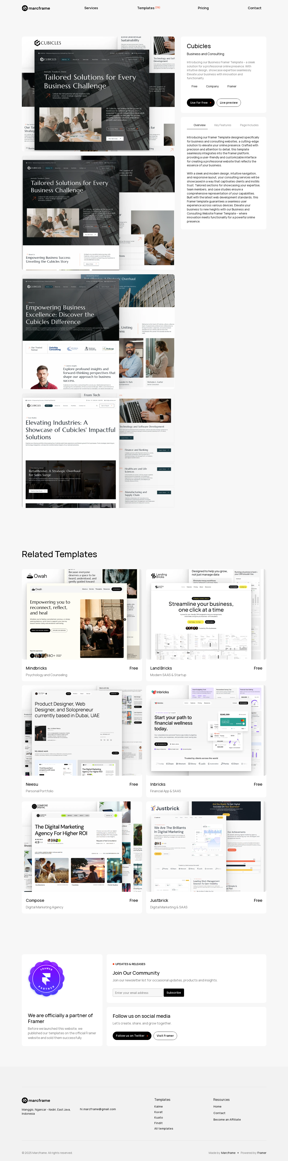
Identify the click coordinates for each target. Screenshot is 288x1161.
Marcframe (228, 1153)
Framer (261, 1153)
